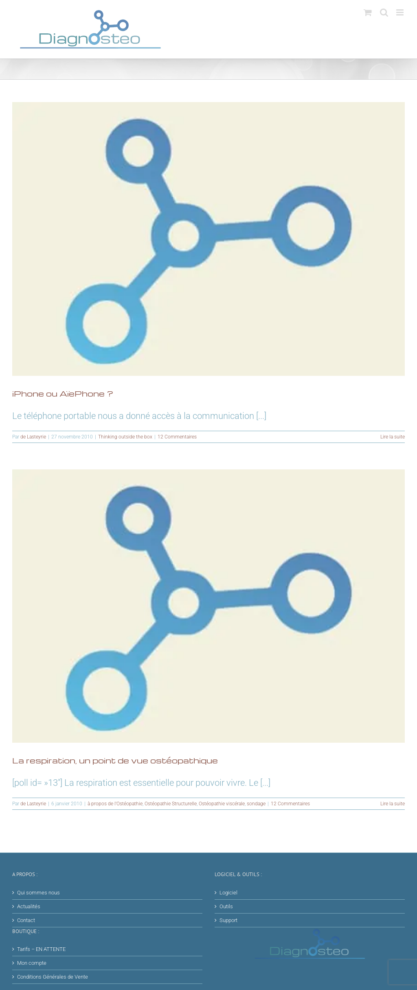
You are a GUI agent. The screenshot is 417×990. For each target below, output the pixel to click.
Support (228, 920)
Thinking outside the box (125, 437)
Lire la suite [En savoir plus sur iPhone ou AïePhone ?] (392, 437)
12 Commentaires (177, 437)
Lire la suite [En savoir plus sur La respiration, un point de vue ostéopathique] (392, 804)
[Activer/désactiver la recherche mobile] (384, 12)
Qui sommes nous (38, 892)
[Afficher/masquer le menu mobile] (400, 12)
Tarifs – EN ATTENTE (41, 949)
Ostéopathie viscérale (222, 804)
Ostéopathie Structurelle (171, 804)
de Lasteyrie (33, 437)
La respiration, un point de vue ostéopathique (115, 760)
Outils (226, 906)
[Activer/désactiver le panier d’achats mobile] (368, 12)
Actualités (28, 906)
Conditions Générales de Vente (52, 976)
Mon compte (31, 963)
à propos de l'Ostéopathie (115, 804)
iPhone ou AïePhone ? (62, 393)
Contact (26, 920)
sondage (256, 804)
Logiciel (228, 892)
